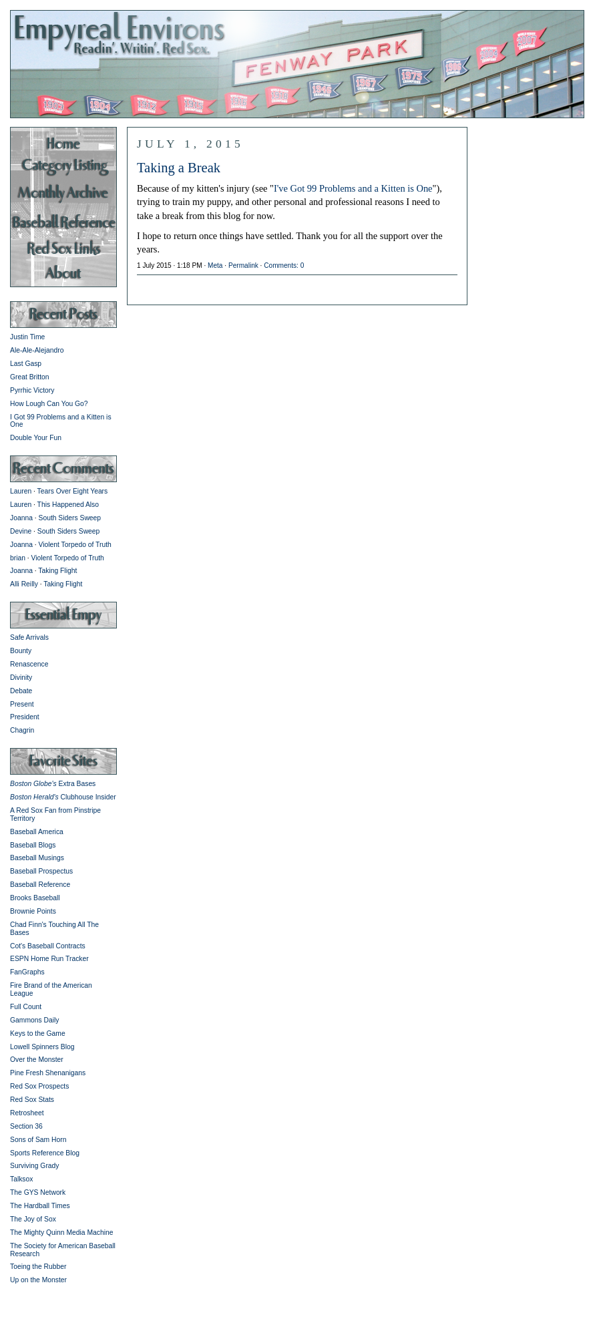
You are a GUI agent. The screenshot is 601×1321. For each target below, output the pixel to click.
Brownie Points (33, 911)
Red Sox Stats (32, 1099)
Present (22, 704)
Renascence (29, 664)
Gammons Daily (34, 1020)
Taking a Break (178, 167)
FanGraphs (27, 972)
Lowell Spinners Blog (42, 1047)
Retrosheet (27, 1113)
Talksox (21, 1179)
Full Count (25, 1006)
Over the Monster (36, 1059)
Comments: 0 (284, 265)
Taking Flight (57, 570)
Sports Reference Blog (44, 1153)
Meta (215, 265)
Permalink (243, 265)
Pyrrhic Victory (32, 390)
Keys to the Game (37, 1033)
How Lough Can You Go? (49, 403)
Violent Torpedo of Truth (75, 544)
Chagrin (22, 730)
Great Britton (29, 377)
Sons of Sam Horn (38, 1139)
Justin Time (27, 337)
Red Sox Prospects (39, 1086)
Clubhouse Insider (63, 797)
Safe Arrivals (29, 637)
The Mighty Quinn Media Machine (61, 1232)
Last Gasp (25, 363)
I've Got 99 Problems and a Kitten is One (353, 188)
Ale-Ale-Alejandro (36, 350)
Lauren (20, 491)
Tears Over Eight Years (72, 491)
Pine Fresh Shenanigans (47, 1073)
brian (17, 558)
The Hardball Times (40, 1205)
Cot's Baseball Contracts (47, 946)
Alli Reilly (24, 584)
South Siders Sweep (70, 518)
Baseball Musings (37, 858)
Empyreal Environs (300, 63)
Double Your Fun (35, 437)
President (24, 717)
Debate (21, 691)
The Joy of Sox (33, 1219)
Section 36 (26, 1126)
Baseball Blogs (32, 845)
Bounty (20, 650)
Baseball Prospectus (41, 871)
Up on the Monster (38, 1280)
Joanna (21, 518)
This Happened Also (68, 504)
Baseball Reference (40, 884)
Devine (20, 531)
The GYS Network (37, 1192)
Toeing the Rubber (38, 1266)
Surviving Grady (34, 1165)
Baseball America (36, 831)
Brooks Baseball (35, 898)
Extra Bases (52, 783)
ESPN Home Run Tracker (49, 958)
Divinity (21, 677)
